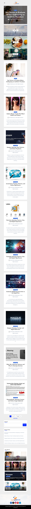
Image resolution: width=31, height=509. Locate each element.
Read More (15, 30)
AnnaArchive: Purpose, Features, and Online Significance (14, 440)
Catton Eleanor (12, 187)
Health (15, 10)
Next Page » (15, 418)
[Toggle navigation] (4, 2)
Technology (15, 145)
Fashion (7, 466)
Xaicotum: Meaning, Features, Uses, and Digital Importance (14, 443)
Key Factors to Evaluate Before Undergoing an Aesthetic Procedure (15, 15)
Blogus (23, 506)
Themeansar (15, 507)
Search (6, 421)
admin (9, 19)
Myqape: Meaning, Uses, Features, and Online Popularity (14, 438)
